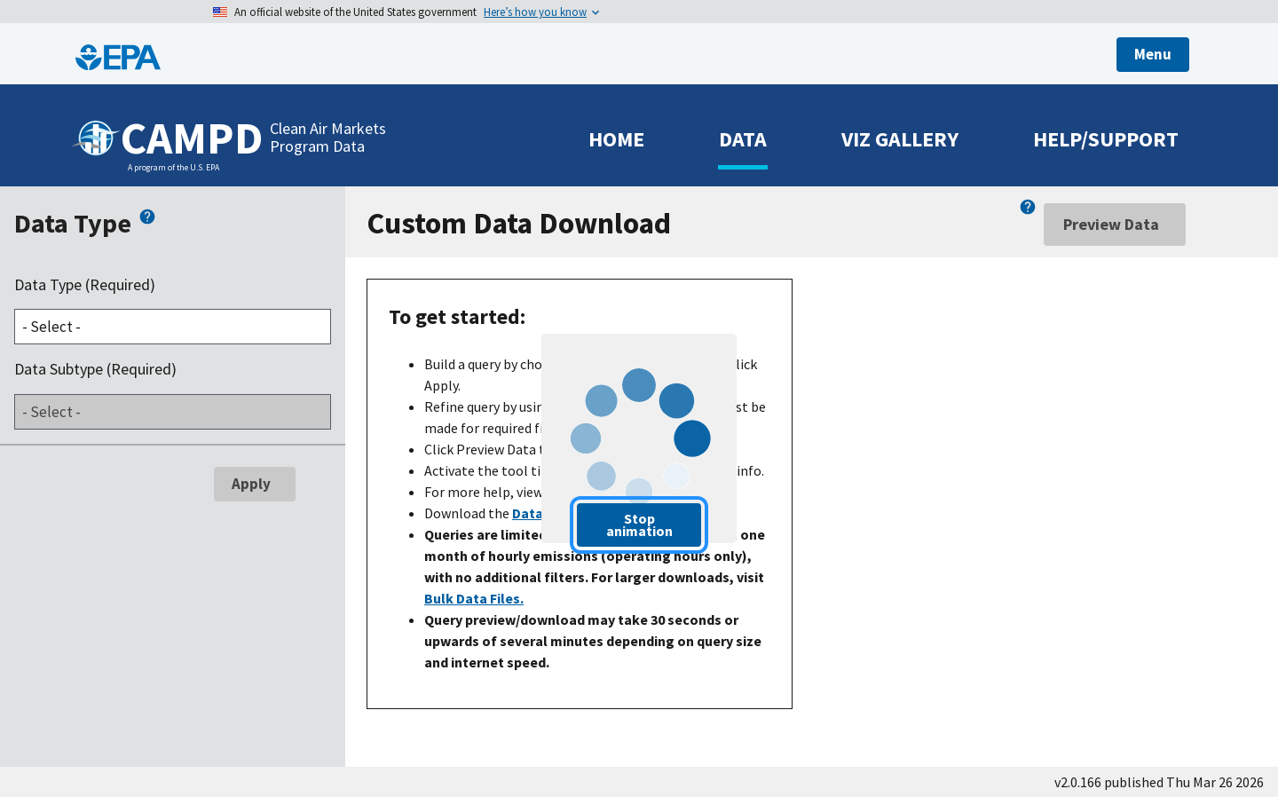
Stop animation (639, 524)
